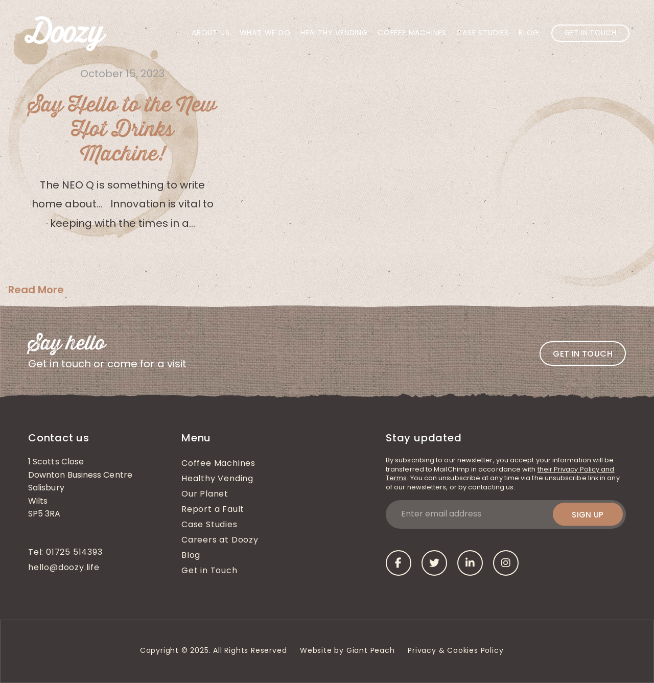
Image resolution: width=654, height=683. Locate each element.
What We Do (265, 33)
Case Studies (482, 33)
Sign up (588, 514)
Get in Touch (590, 33)
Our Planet (204, 494)
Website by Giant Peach (347, 651)
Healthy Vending (334, 33)
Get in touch (583, 354)
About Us (210, 33)
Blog (529, 33)
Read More (36, 289)
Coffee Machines (412, 33)
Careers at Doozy (220, 540)
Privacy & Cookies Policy (457, 651)
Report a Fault (212, 510)
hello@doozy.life (64, 568)
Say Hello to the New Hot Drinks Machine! (122, 130)
